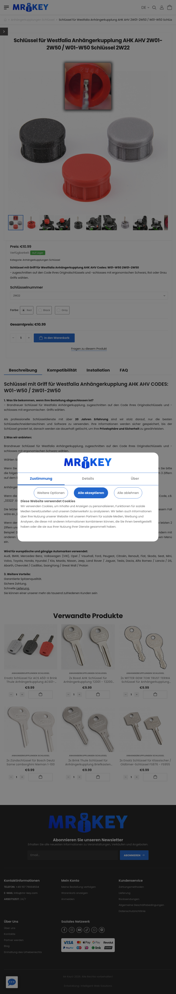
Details (88, 478)
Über (135, 478)
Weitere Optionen (51, 493)
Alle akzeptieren (91, 493)
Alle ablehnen (128, 493)
